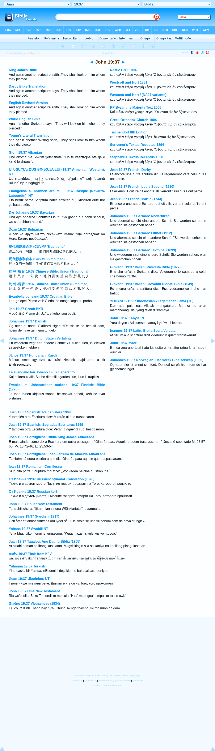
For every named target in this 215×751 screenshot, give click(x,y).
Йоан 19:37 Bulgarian (26, 229)
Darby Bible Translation (27, 86)
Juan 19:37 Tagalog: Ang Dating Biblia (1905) (44, 541)
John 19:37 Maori (124, 343)
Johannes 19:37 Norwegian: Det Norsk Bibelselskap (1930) (156, 360)
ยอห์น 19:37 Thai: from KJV (30, 554)
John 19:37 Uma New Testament (34, 591)
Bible (9, 53)
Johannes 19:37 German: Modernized (140, 216)
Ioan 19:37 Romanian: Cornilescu (35, 466)
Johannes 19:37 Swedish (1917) (34, 516)
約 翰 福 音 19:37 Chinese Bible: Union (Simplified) (49, 284)
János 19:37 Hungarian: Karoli (33, 355)
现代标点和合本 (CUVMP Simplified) (37, 259)
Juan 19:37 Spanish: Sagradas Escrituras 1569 (46, 424)
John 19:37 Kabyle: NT (128, 318)
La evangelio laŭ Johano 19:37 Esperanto (42, 372)
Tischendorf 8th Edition (128, 132)
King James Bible (23, 70)
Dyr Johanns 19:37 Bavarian (31, 212)
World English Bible (25, 119)
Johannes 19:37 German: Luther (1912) (141, 233)
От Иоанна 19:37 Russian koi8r (34, 491)
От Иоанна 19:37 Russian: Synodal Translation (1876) (51, 479)
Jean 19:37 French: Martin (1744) (136, 199)
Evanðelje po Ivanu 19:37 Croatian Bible (40, 296)
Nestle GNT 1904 (123, 70)
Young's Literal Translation (30, 135)
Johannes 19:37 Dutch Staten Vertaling (40, 338)
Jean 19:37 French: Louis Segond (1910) (142, 186)
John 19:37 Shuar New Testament (35, 504)
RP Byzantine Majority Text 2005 (135, 107)
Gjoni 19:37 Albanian (25, 152)
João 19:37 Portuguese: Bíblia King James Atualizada (51, 437)
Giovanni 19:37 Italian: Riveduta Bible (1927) (145, 267)
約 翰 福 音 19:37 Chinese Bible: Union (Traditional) (49, 271)
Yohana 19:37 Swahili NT (28, 529)
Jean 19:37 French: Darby (130, 170)
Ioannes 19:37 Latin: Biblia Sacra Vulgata (143, 330)
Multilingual (20, 53)
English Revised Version (28, 103)
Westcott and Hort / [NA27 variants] (138, 95)
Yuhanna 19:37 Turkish (27, 566)
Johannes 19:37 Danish (27, 321)
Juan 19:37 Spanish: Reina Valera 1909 (40, 412)
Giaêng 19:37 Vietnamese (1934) (34, 603)
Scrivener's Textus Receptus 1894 (137, 144)
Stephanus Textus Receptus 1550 (136, 157)
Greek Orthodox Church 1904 (133, 120)
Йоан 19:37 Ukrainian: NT (29, 579)
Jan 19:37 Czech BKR (26, 309)
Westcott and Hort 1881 (128, 82)
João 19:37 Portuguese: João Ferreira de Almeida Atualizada (57, 454)
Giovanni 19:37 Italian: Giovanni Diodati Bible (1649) (151, 284)
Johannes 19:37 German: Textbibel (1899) (143, 250)
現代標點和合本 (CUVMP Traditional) (37, 246)
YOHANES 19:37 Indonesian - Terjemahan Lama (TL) (151, 301)
